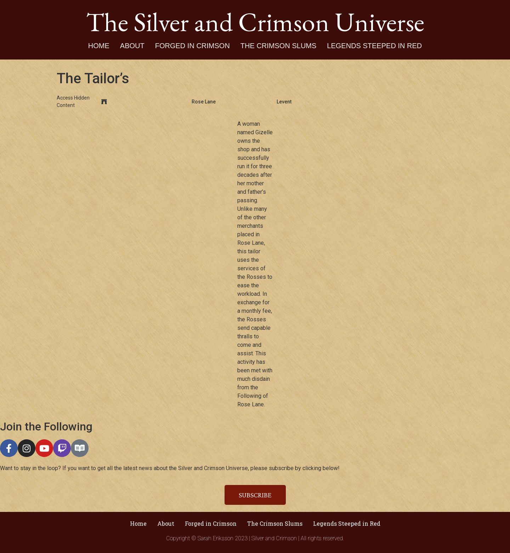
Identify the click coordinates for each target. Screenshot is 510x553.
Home (98, 46)
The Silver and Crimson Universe (255, 21)
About (132, 46)
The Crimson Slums (278, 46)
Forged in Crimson (192, 46)
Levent (284, 102)
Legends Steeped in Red (374, 46)
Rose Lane (204, 102)
